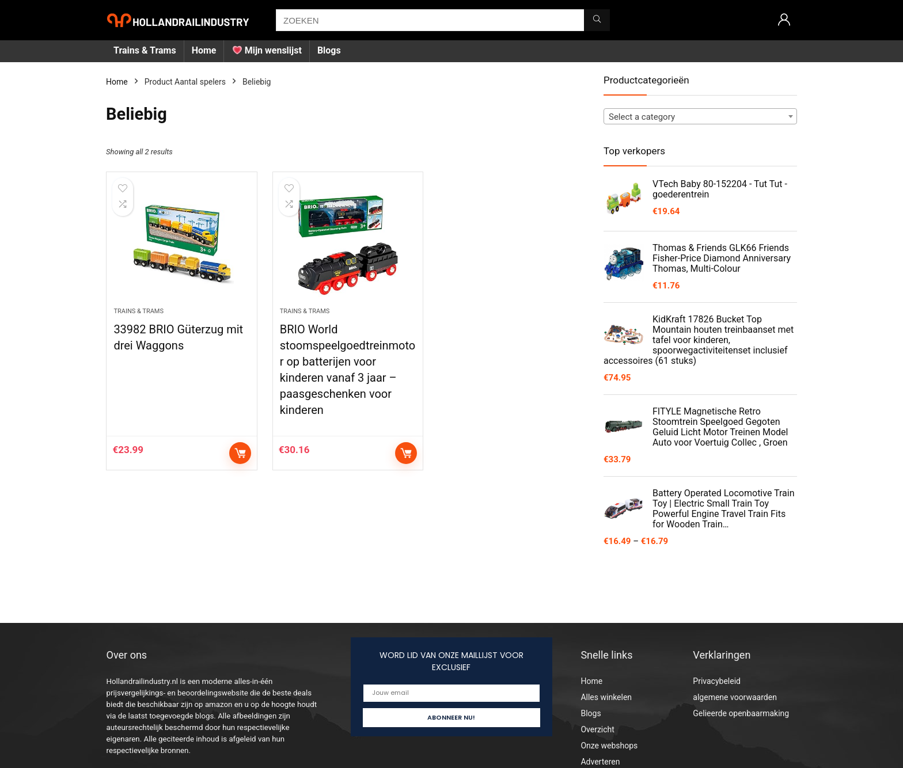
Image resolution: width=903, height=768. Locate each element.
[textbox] (700, 117)
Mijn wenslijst (267, 50)
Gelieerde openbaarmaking (741, 713)
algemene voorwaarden (735, 697)
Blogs (329, 50)
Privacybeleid (717, 681)
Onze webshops (609, 745)
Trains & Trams (144, 50)
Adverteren (600, 761)
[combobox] (700, 116)
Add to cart (240, 453)
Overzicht (597, 729)
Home (204, 50)
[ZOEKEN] (597, 20)
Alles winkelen (606, 697)
